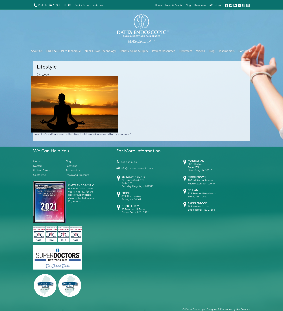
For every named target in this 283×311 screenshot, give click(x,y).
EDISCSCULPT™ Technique (63, 51)
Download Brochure (77, 175)
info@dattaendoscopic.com (134, 168)
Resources (200, 5)
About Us (36, 51)
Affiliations (215, 5)
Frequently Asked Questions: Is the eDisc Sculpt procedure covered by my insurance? (81, 134)
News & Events (173, 5)
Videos (200, 51)
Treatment (185, 51)
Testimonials (226, 51)
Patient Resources (163, 51)
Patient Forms (41, 170)
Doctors (37, 165)
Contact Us (245, 51)
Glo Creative (243, 309)
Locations (71, 165)
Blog (188, 5)
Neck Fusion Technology (100, 51)
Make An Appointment (89, 5)
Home (158, 5)
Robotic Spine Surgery (134, 51)
